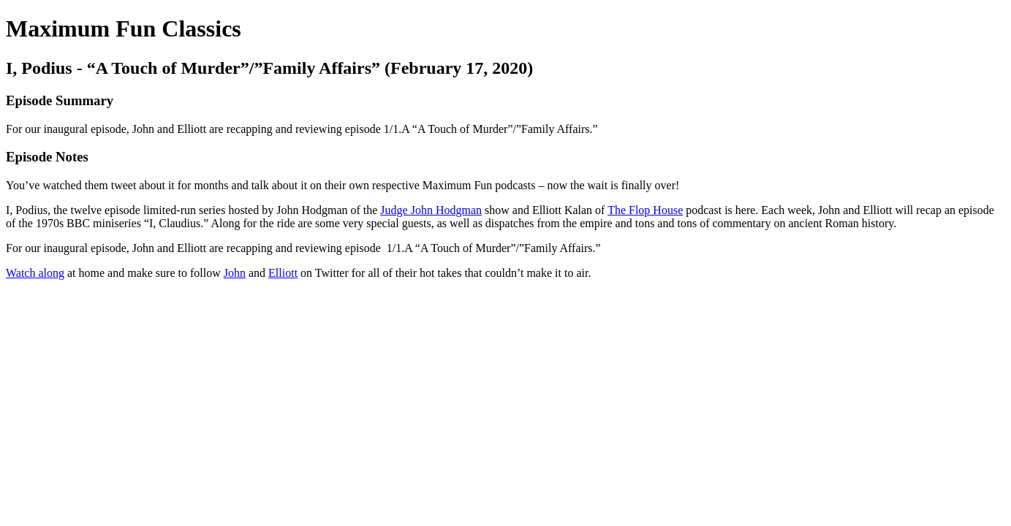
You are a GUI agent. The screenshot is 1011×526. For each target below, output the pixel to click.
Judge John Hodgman (431, 210)
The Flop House (645, 210)
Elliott (283, 273)
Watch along (35, 273)
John (235, 273)
